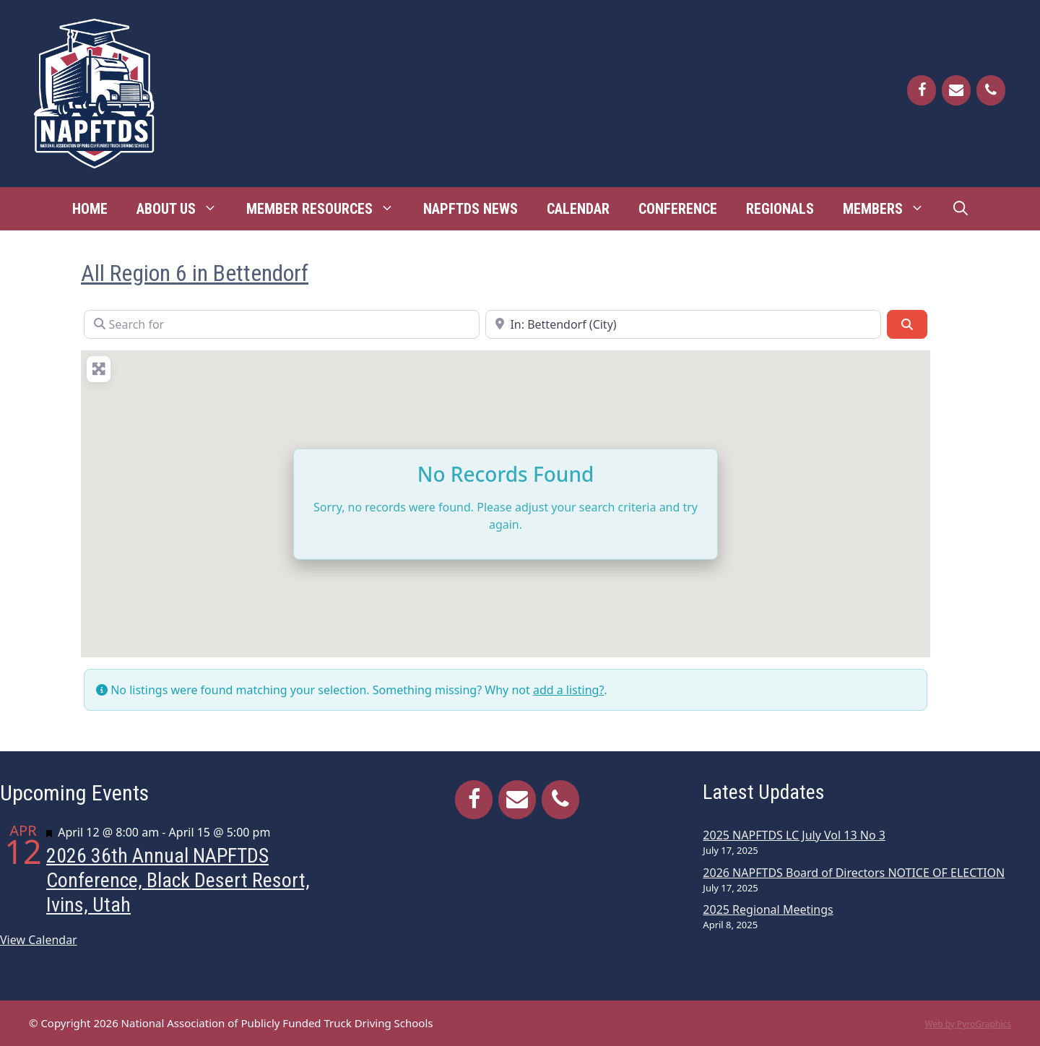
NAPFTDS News (470, 208)
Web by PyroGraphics (967, 1024)
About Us (184, 208)
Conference (677, 208)
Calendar (578, 208)
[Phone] (990, 90)
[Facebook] (921, 90)
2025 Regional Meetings (768, 909)
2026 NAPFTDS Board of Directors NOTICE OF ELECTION (854, 873)
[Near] (683, 324)
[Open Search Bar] (960, 208)
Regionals (780, 208)
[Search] (907, 324)
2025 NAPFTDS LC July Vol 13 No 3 (794, 835)
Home (90, 208)
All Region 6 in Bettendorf (194, 273)
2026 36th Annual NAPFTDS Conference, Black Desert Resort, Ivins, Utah (178, 880)
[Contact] (956, 90)
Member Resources (327, 208)
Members (891, 208)
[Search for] (282, 324)
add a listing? (568, 690)
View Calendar (38, 940)
